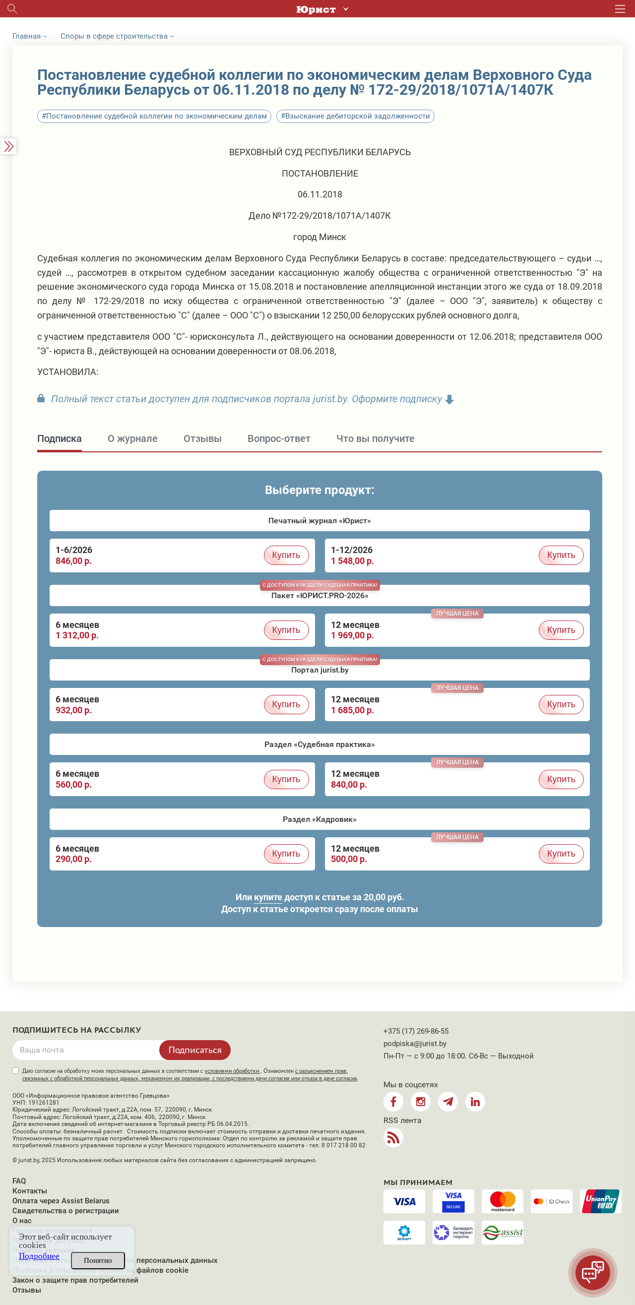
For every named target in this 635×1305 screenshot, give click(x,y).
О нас (22, 1220)
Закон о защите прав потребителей (75, 1280)
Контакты (29, 1190)
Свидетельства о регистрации (65, 1210)
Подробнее (39, 1256)
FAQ (19, 1181)
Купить (286, 555)
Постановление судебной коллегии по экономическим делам (156, 116)
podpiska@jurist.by (414, 1043)
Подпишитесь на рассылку (76, 1030)
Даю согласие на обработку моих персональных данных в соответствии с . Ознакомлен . (190, 1074)
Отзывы (26, 1290)
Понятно (98, 1260)
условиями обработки (232, 1070)
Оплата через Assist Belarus (61, 1200)
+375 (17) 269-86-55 (415, 1031)
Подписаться (195, 1049)
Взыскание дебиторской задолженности (357, 116)
